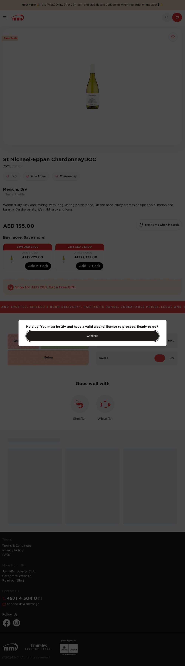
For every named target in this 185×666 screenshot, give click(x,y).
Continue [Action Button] (92, 336)
